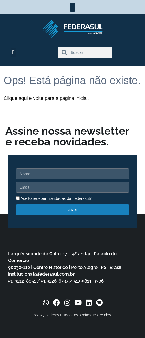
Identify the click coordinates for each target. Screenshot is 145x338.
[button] (72, 7)
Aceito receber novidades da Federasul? (56, 198)
